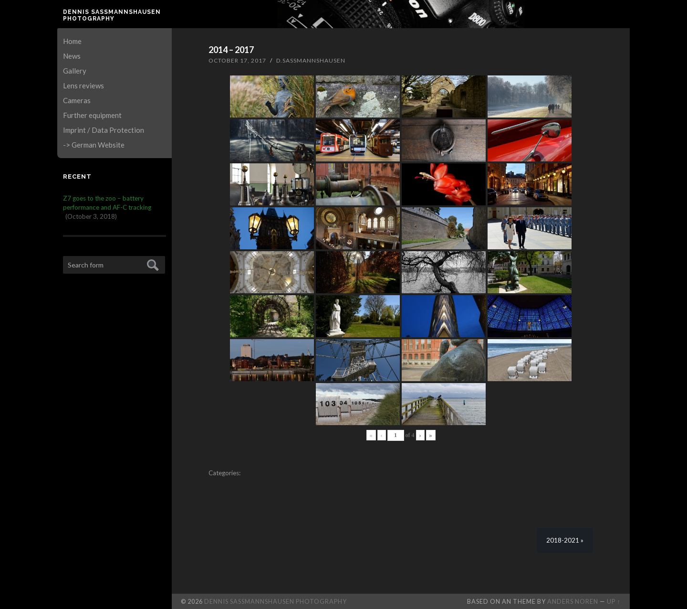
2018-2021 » (564, 540)
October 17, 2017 (237, 60)
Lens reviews (83, 85)
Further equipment (92, 115)
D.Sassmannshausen (310, 60)
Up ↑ (613, 601)
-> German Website (94, 144)
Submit (151, 263)
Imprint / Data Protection (103, 130)
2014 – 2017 (231, 49)
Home (72, 41)
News (72, 56)
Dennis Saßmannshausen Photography (112, 15)
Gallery (74, 70)
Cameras (77, 100)
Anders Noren (572, 601)
